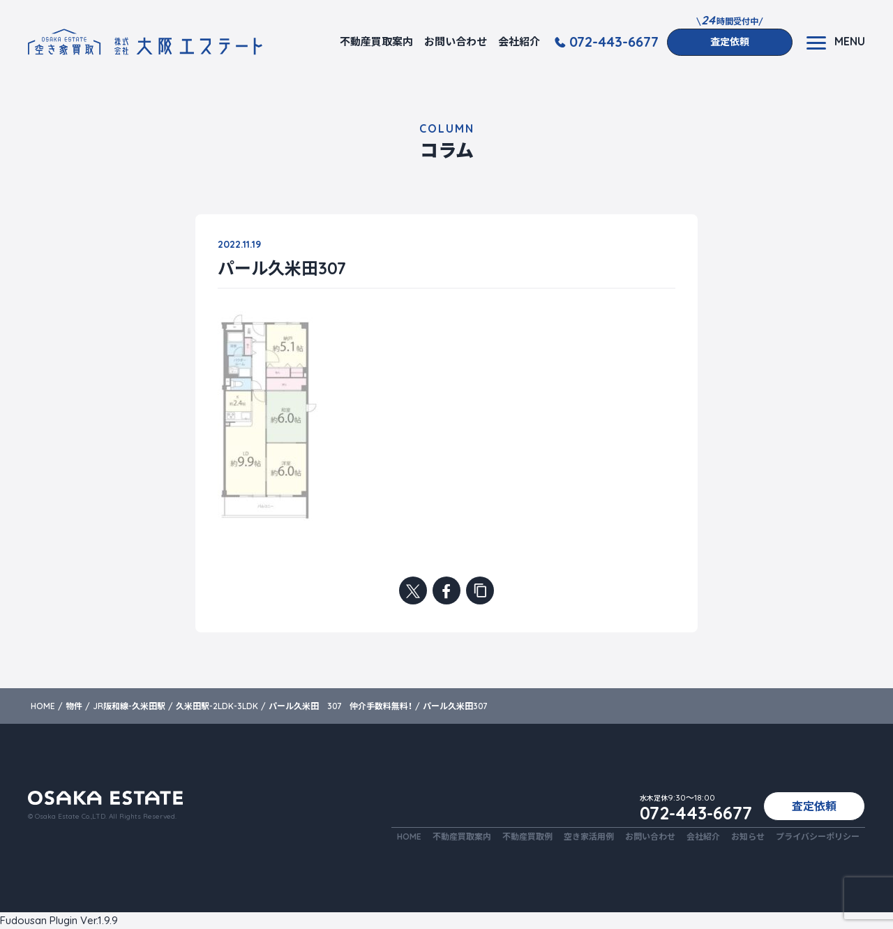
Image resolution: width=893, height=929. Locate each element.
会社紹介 (519, 41)
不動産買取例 (527, 836)
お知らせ (748, 836)
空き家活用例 (589, 836)
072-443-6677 (614, 42)
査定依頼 (729, 42)
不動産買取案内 (376, 41)
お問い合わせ (455, 41)
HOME (409, 836)
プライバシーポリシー (818, 836)
